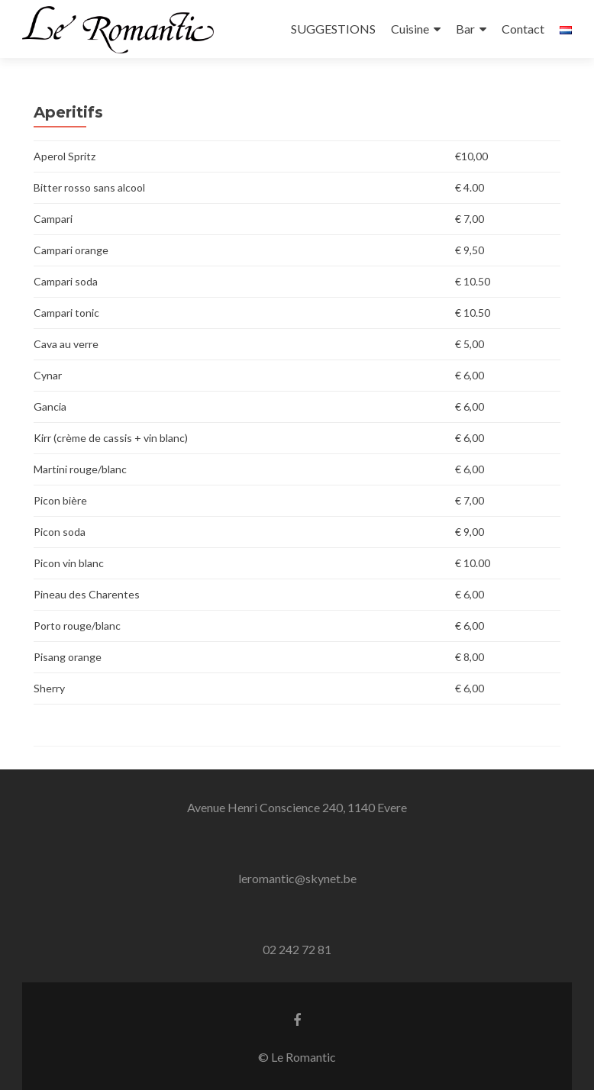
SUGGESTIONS (333, 28)
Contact (523, 28)
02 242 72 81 (297, 949)
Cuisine (410, 28)
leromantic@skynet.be (297, 878)
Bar (465, 28)
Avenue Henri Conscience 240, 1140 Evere (297, 807)
